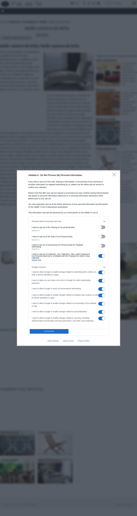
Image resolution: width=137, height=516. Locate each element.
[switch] (101, 227)
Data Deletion (53, 341)
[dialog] (68, 258)
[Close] (115, 175)
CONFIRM (49, 331)
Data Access (68, 341)
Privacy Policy (83, 341)
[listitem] (68, 221)
